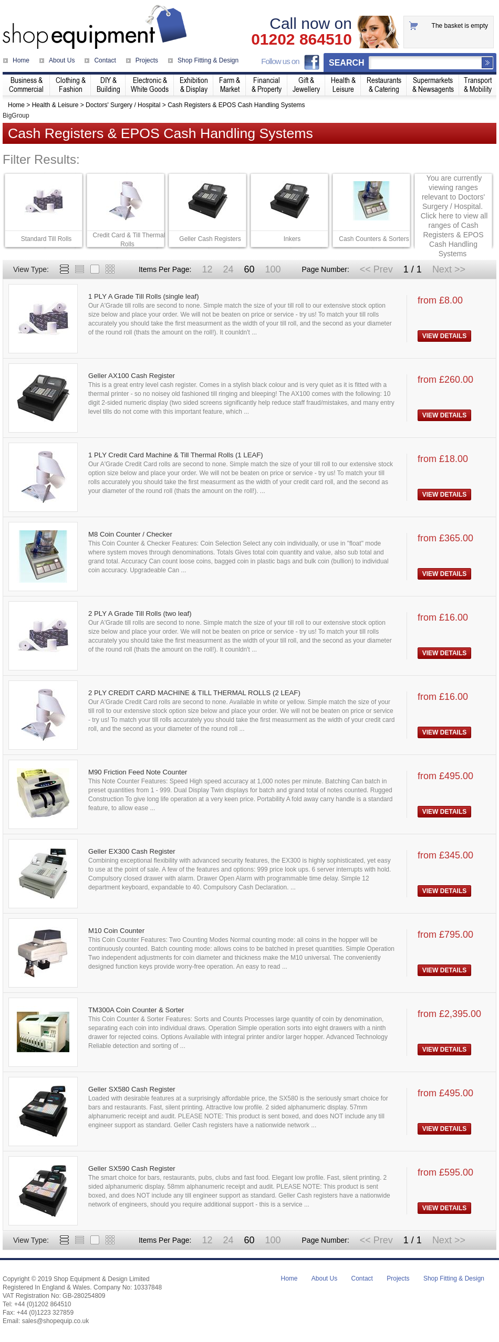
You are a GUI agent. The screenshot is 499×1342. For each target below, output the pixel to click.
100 (272, 269)
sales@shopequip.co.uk (55, 1321)
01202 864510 (301, 39)
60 (249, 269)
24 (228, 269)
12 (207, 269)
